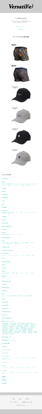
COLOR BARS (5, 197)
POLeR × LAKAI (15, 273)
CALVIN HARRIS (5, 325)
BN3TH (3, 182)
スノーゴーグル (33, 212)
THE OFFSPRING (22, 330)
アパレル (17, 212)
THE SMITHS (24, 332)
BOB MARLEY (33, 324)
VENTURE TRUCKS (6, 311)
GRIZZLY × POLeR (6, 234)
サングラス (26, 212)
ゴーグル (24, 372)
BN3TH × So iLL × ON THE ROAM (25, 295)
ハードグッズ (19, 234)
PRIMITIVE (4, 276)
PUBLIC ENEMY (17, 331)
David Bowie (26, 325)
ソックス (27, 367)
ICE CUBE (26, 326)
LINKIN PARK (5, 329)
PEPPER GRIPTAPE (6, 261)
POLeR (3, 271)
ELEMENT (4, 216)
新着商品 (4, 376)
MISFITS (18, 329)
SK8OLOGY (4, 290)
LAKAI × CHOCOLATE (15, 242)
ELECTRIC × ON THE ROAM (8, 212)
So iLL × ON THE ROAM (11, 295)
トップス (17, 367)
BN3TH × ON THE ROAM (7, 183)
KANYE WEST (5, 327)
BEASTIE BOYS (29, 323)
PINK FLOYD (5, 331)
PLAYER (4, 268)
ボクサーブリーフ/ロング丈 (32, 183)
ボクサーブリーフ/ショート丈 (20, 183)
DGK (3, 204)
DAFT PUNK (19, 325)
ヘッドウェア (4, 367)
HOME (13, 398)
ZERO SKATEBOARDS (7, 318)
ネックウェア (11, 367)
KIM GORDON (24, 327)
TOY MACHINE (5, 305)
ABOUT (20, 398)
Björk (19, 324)
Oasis (16, 330)
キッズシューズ (17, 243)
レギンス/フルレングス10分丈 (18, 185)
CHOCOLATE (5, 194)
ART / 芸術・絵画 (5, 343)
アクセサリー (9, 243)
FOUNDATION (5, 223)
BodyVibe (4, 188)
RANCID (35, 331)
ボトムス (22, 367)
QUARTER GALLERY (6, 281)
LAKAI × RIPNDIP (25, 242)
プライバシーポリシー (14, 402)
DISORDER (4, 207)
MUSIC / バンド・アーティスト (8, 321)
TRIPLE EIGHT (5, 308)
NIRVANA (11, 330)
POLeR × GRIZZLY (6, 273)
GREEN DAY (11, 326)
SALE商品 (4, 383)
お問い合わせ (21, 29)
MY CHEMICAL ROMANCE (26, 329)
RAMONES (29, 331)
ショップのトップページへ (21, 26)
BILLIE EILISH (13, 324)
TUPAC (35, 332)
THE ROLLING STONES (7, 332)
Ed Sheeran (4, 326)
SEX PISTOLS (17, 332)
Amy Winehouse (5, 323)
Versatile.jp (4, 314)
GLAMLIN (4, 229)
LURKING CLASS (6, 247)
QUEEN (24, 331)
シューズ (32, 242)
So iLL (3, 295)
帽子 (22, 212)
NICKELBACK (5, 330)
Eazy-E (31, 325)
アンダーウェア (16, 255)
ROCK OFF (4, 284)
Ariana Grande (13, 323)
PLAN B (4, 264)
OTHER (12, 333)
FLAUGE (4, 219)
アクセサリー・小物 (6, 213)
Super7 (3, 299)
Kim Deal (17, 327)
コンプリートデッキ (6, 349)
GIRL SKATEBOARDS (6, 226)
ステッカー (30, 372)
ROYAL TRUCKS (5, 287)
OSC (3, 258)
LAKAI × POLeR (5, 242)
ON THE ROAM (5, 253)
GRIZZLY (4, 232)
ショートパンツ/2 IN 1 (6, 185)
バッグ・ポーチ (12, 372)
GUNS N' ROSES (19, 326)
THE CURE (13, 325)
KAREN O (12, 327)
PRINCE (11, 331)
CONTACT (27, 398)
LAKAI (3, 240)
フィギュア (36, 372)
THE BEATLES (5, 324)
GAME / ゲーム (5, 346)
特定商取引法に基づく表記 (27, 402)
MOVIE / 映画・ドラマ (6, 337)
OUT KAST (30, 330)
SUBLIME (30, 332)
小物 (3, 373)
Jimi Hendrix (32, 326)
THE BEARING (5, 302)
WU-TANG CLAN (5, 333)
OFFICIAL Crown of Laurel (8, 250)
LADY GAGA (30, 327)
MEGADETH (11, 329)
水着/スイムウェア (29, 185)
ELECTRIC (4, 210)
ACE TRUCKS (5, 178)
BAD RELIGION (21, 323)
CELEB (3, 191)
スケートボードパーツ (6, 356)
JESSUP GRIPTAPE (6, 237)
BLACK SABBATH (25, 324)
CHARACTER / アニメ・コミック (9, 340)
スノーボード (4, 362)
